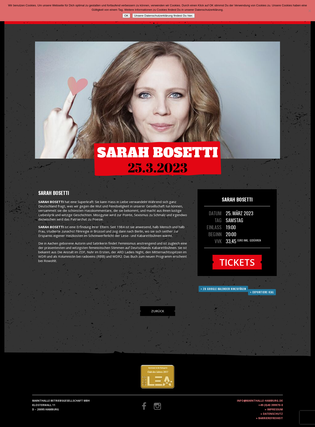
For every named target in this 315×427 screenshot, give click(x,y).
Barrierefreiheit (270, 418)
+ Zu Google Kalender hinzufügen (223, 289)
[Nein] (309, 11)
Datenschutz (273, 414)
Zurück (157, 311)
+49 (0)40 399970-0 (270, 405)
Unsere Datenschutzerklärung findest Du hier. (163, 15)
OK (126, 15)
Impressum (275, 409)
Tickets (237, 262)
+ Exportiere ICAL (262, 292)
